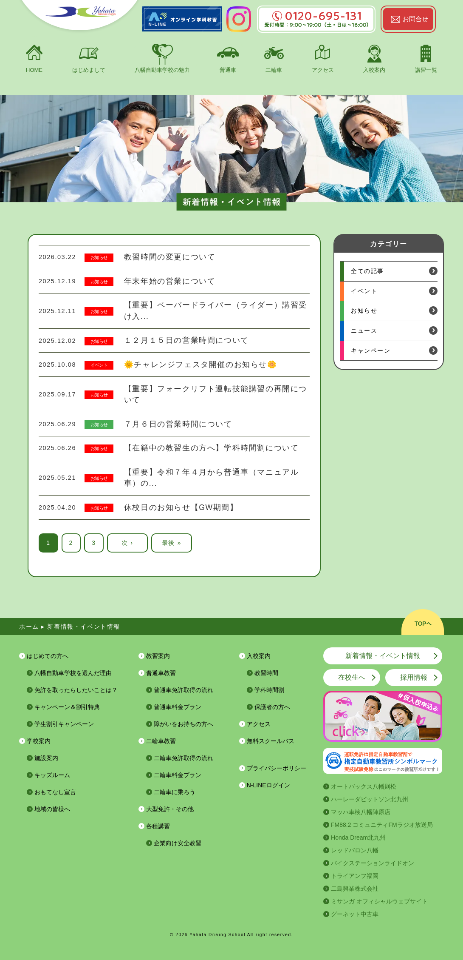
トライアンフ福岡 (354, 875)
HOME (34, 70)
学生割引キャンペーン (64, 724)
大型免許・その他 (170, 809)
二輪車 (273, 70)
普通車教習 (161, 672)
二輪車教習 (161, 741)
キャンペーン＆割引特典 (67, 707)
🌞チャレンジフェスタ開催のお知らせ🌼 (200, 364)
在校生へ (351, 677)
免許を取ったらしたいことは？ (76, 690)
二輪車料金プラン (177, 775)
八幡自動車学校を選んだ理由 (73, 672)
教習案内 (158, 655)
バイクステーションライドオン (372, 863)
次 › (127, 542)
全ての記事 (367, 271)
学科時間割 (269, 690)
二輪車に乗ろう (174, 792)
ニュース (364, 330)
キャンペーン (371, 350)
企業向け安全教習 (177, 843)
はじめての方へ (47, 655)
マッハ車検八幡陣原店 (360, 812)
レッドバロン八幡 (354, 850)
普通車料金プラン (177, 707)
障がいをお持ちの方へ (183, 724)
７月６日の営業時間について (178, 424)
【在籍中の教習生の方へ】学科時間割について (211, 448)
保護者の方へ (272, 707)
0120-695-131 (316, 16)
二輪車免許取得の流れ (183, 758)
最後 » (171, 542)
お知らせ (98, 257)
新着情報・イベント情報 (382, 655)
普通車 (228, 70)
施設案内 (46, 758)
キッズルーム (52, 775)
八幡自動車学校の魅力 (162, 70)
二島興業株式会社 (354, 888)
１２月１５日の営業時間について (186, 340)
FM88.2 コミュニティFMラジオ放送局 (382, 824)
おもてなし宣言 (55, 792)
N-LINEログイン (268, 785)
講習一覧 (426, 70)
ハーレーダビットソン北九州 (369, 799)
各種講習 (158, 826)
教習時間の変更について (170, 257)
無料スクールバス (270, 741)
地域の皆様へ (52, 809)
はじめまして (88, 70)
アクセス (323, 70)
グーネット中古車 (354, 914)
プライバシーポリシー (276, 768)
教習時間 (266, 672)
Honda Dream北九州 (358, 837)
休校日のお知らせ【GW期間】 (181, 507)
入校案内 (374, 70)
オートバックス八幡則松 (363, 786)
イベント (98, 364)
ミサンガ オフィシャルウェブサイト (379, 901)
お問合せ (415, 19)
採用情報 (413, 677)
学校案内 (39, 741)
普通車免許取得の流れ (183, 690)
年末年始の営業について (170, 281)
